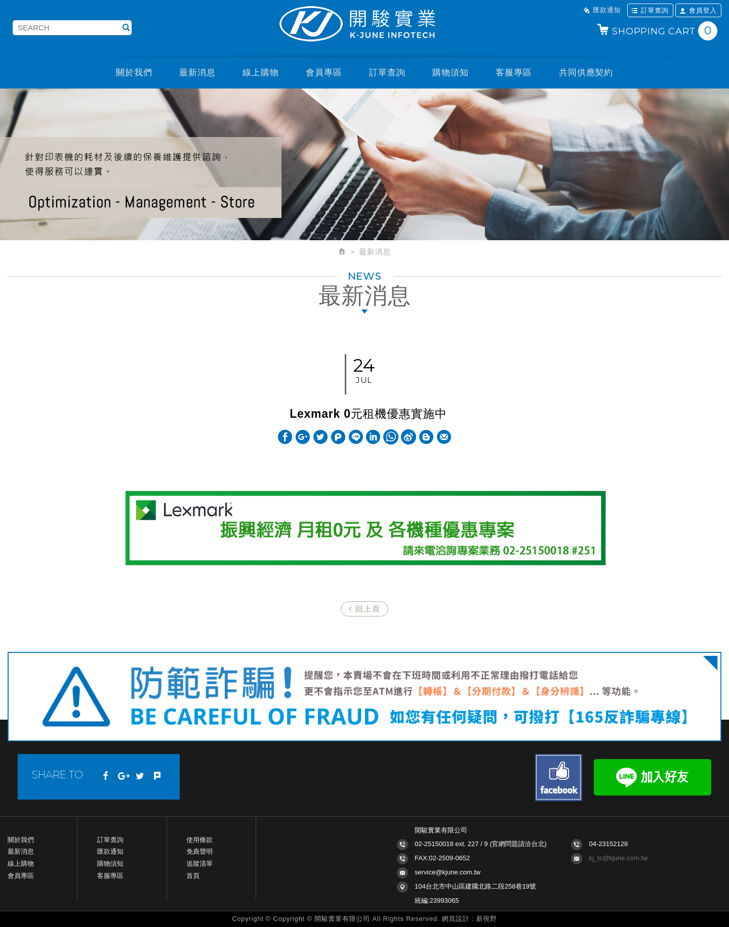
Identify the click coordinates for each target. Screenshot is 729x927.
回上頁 (365, 608)
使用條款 (199, 840)
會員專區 (324, 72)
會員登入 (698, 10)
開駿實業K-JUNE (364, 24)
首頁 (192, 875)
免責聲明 (199, 851)
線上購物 (260, 72)
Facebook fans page (558, 777)
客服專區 (514, 72)
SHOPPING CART (657, 30)
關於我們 (134, 72)
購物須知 (450, 72)
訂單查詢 (650, 10)
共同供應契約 (586, 72)
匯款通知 (602, 9)
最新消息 (197, 72)
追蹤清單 (199, 863)
